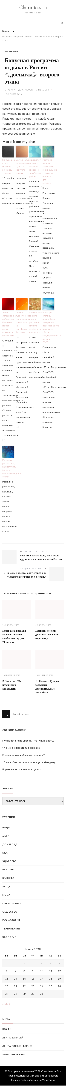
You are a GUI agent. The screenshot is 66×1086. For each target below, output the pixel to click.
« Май (6, 1004)
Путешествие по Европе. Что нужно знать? (28, 740)
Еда (5, 852)
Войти (6, 1029)
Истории (8, 869)
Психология (11, 920)
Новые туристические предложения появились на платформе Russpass (22, 322)
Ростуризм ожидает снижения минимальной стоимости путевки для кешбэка (48, 171)
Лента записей (12, 1037)
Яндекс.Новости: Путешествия (32, 90)
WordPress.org (13, 1054)
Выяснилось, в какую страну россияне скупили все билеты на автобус (35, 322)
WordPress (48, 1080)
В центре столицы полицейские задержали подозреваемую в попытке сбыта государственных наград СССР (48, 327)
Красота (8, 878)
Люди (6, 886)
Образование (11, 903)
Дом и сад (9, 844)
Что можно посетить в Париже (21, 748)
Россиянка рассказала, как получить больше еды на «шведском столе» (8, 468)
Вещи (6, 827)
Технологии (11, 928)
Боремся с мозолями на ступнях (21, 769)
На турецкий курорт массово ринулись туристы (8, 166)
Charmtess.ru (33, 7)
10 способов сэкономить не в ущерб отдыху (28, 762)
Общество (9, 911)
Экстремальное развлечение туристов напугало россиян (22, 166)
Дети (5, 835)
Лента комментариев (17, 1046)
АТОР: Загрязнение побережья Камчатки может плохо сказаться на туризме (8, 324)
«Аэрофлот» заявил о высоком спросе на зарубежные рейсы (35, 168)
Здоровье (9, 861)
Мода (6, 894)
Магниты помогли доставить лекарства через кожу (47, 635)
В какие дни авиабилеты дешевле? (23, 755)
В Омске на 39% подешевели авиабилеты (11, 685)
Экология (9, 937)
